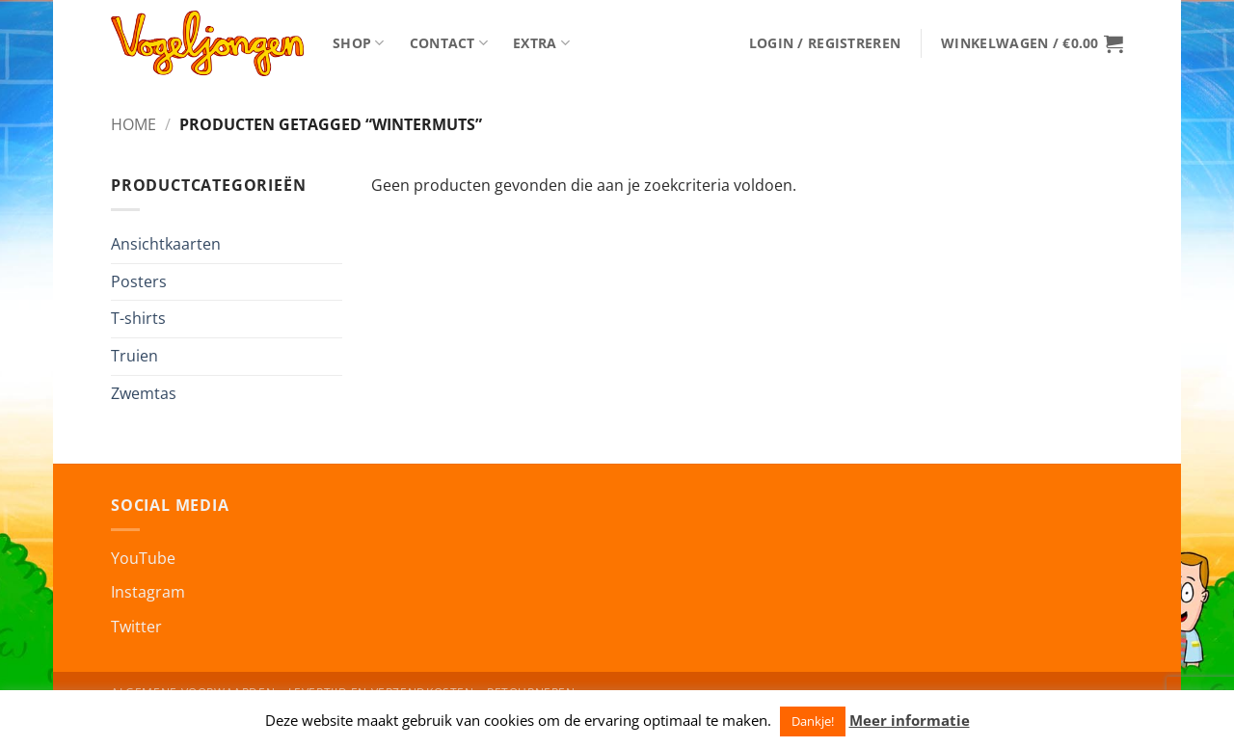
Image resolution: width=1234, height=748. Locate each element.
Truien (134, 355)
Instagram (148, 591)
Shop (359, 43)
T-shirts (138, 318)
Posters (139, 281)
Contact (449, 43)
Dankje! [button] (812, 721)
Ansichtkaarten (166, 243)
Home (133, 124)
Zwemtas (143, 393)
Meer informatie (909, 720)
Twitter (136, 626)
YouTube (143, 558)
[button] (824, 43)
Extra (541, 43)
